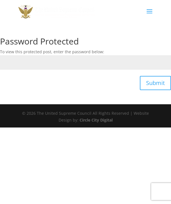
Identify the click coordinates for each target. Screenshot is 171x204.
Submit (155, 83)
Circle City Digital (96, 120)
